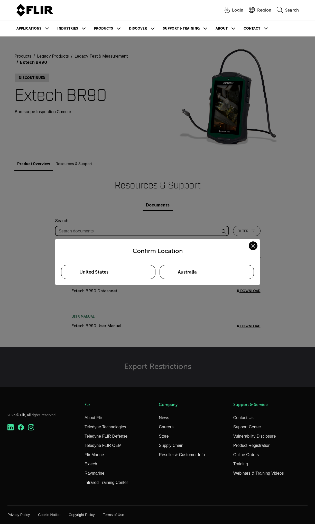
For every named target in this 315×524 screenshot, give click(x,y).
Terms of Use (113, 515)
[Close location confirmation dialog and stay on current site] (253, 245)
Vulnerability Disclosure (254, 436)
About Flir (93, 417)
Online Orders (246, 455)
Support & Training (181, 28)
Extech (91, 464)
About (222, 28)
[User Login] (230, 10)
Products (103, 28)
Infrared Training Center (106, 482)
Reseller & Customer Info (182, 455)
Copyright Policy (82, 515)
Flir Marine (94, 455)
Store (164, 436)
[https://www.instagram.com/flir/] (31, 427)
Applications (28, 28)
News (164, 417)
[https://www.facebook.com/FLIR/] (21, 427)
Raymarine (94, 473)
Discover (138, 28)
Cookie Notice (49, 515)
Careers (166, 427)
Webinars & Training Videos (258, 473)
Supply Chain (171, 445)
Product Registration (252, 445)
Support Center (247, 427)
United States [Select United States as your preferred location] (93, 272)
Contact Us (243, 417)
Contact (252, 28)
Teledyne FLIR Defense (106, 436)
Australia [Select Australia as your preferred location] (187, 272)
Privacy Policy (18, 515)
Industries (67, 28)
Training (240, 464)
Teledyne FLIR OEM (103, 445)
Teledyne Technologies (105, 427)
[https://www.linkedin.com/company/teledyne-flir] (10, 427)
